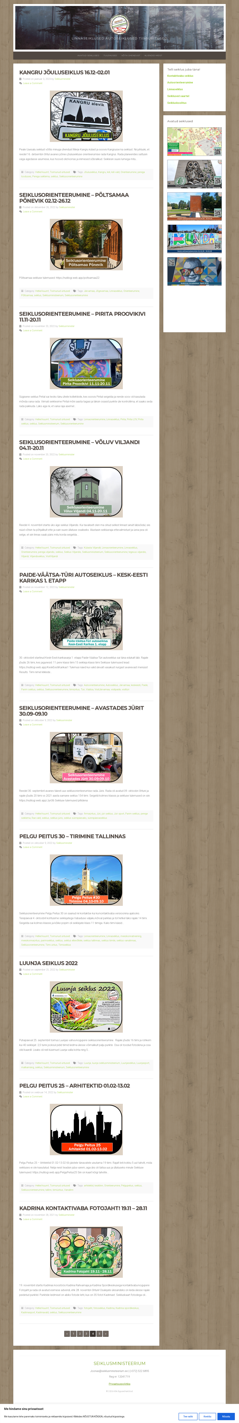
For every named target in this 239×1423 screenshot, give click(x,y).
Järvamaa (89, 291)
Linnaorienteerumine (94, 419)
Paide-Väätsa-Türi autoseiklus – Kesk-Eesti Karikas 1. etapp (83, 578)
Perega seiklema (41, 176)
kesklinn (99, 1185)
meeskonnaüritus (30, 940)
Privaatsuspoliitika (119, 1384)
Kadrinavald (42, 1312)
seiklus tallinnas (91, 940)
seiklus (54, 176)
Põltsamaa (27, 295)
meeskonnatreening (130, 936)
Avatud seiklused (88, 55)
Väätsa (89, 689)
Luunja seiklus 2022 (48, 963)
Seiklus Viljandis (72, 552)
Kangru (102, 172)
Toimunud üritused (60, 172)
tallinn (48, 1190)
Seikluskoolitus (177, 102)
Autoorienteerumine (94, 685)
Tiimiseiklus (64, 944)
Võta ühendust (130, 55)
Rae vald (36, 818)
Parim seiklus (28, 689)
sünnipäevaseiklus (97, 818)
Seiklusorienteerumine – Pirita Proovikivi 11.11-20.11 (82, 317)
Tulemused (110, 55)
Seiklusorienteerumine (70, 176)
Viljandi (25, 556)
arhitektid (88, 1185)
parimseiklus (47, 940)
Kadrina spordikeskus (127, 1308)
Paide (145, 685)
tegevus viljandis (137, 552)
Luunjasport (143, 1063)
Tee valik (188, 1416)
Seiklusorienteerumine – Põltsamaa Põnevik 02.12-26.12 (74, 198)
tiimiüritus (74, 689)
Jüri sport (119, 813)
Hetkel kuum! (42, 172)
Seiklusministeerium (53, 295)
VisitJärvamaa (102, 689)
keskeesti (136, 685)
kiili (108, 172)
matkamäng (27, 1067)
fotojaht (88, 1308)
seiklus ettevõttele (73, 940)
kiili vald (115, 172)
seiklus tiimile (108, 940)
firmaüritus (90, 813)
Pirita (123, 419)
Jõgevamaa (102, 291)
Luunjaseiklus (128, 1063)
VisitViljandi (52, 556)
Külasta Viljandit (92, 547)
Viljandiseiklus (37, 556)
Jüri (99, 813)
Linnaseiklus (115, 291)
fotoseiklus (99, 1308)
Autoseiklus (112, 685)
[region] (119, 1413)
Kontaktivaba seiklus (180, 75)
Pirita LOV (132, 419)
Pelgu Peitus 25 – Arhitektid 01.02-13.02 (74, 1085)
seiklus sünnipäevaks (75, 818)
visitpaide (116, 689)
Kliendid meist (153, 55)
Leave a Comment (32, 83)
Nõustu (226, 1416)
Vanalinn (68, 1190)
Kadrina (110, 1308)
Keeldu (207, 1416)
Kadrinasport (28, 1312)
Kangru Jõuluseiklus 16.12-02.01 (64, 72)
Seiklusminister (63, 79)
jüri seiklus (107, 813)
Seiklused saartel (178, 96)
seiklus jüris (56, 818)
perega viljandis (46, 552)
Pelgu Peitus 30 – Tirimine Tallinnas (72, 836)
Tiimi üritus (51, 944)
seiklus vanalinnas (126, 940)
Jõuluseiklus (90, 172)
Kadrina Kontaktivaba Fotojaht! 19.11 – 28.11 (83, 1208)
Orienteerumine (128, 172)
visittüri (125, 689)
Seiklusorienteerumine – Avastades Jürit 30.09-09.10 (81, 711)
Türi (83, 689)
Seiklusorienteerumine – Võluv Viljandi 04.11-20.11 (79, 445)
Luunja (87, 1063)
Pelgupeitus (127, 1185)
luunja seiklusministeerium (106, 1063)
